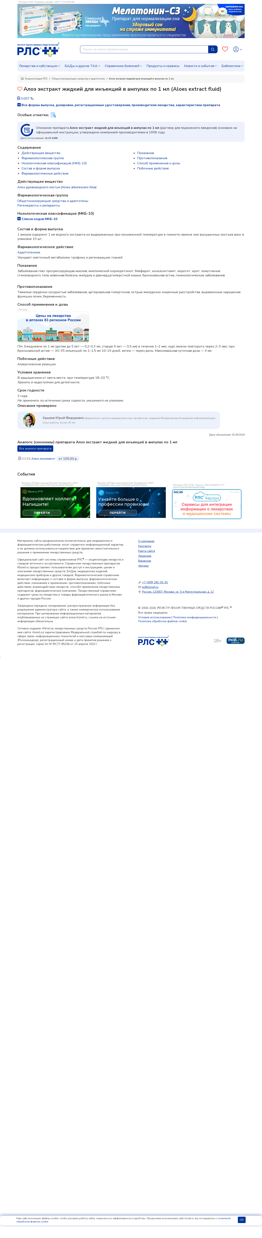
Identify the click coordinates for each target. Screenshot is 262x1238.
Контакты (144, 546)
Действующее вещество (40, 153)
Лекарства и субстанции (38, 66)
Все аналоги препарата (35, 448)
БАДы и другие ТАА (81, 66)
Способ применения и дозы (158, 163)
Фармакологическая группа (42, 158)
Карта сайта (146, 551)
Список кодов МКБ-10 (37, 219)
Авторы (143, 566)
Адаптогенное (28, 252)
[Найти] (213, 49)
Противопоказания (152, 158)
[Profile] (237, 49)
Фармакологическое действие (45, 173)
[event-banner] (207, 504)
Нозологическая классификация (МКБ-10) (54, 163)
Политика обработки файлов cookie (162, 621)
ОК (242, 1220)
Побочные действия (153, 168)
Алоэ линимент (43, 458)
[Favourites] (225, 49)
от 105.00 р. (68, 458)
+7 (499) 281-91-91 (155, 582)
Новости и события (199, 66)
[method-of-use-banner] (53, 327)
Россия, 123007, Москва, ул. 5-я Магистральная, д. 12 (178, 592)
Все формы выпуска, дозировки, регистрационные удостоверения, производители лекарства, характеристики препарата (118, 105)
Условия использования (154, 617)
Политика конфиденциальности (194, 617)
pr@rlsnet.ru (150, 587)
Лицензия (144, 556)
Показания (145, 153)
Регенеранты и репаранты (38, 205)
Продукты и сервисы (162, 66)
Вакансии (144, 561)
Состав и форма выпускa (40, 168)
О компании (146, 541)
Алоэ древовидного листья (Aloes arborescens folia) (57, 187)
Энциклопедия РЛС (34, 78)
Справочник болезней (122, 66)
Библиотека (230, 66)
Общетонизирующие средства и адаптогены (78, 78)
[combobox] (144, 49)
